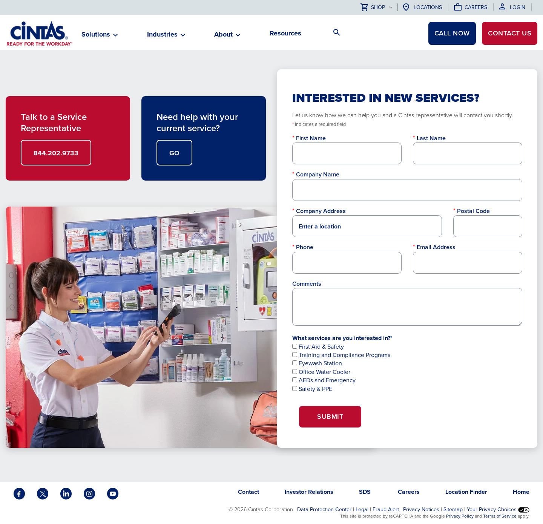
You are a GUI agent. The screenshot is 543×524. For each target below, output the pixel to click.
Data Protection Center (324, 509)
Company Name (317, 174)
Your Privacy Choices (498, 509)
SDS (365, 491)
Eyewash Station (317, 363)
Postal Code (473, 211)
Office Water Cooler (321, 372)
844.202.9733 (56, 153)
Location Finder (466, 491)
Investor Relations (309, 491)
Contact (509, 33)
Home (521, 491)
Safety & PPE (312, 389)
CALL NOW (452, 33)
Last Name (431, 138)
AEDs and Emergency (324, 380)
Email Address (436, 247)
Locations (428, 7)
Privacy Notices (421, 509)
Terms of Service (500, 516)
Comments (306, 283)
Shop (372, 7)
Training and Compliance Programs (341, 355)
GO (174, 153)
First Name (311, 138)
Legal (362, 509)
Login (517, 7)
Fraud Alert (386, 509)
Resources (285, 33)
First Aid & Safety (318, 346)
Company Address (321, 211)
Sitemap (453, 509)
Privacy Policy (460, 516)
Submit (330, 416)
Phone (304, 247)
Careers (476, 7)
